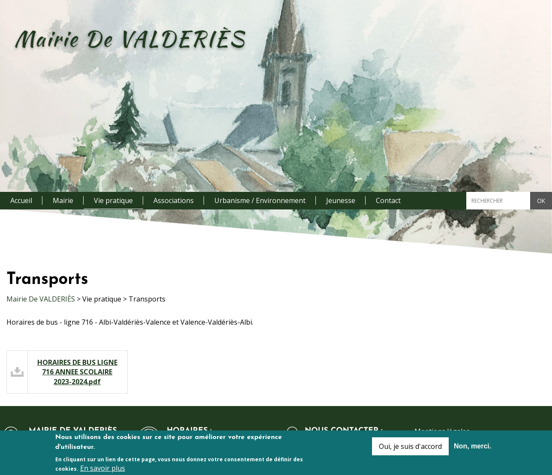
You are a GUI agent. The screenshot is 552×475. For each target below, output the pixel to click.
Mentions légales (442, 431)
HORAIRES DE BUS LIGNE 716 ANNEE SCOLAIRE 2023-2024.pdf (77, 372)
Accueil (21, 200)
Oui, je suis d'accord (410, 448)
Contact (388, 200)
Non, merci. (472, 448)
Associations (173, 200)
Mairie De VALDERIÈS (40, 299)
